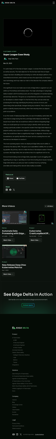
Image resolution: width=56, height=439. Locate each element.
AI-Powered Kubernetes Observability (22, 376)
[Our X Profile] (20, 434)
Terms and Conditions (18, 426)
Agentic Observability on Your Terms (22, 383)
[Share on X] (14, 190)
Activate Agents (28, 305)
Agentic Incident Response (19, 378)
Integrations (15, 365)
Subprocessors (16, 428)
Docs (13, 391)
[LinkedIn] (17, 434)
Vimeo (10, 178)
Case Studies (16, 409)
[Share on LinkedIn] (7, 190)
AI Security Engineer (18, 342)
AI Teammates (16, 337)
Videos (14, 407)
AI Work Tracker (17, 347)
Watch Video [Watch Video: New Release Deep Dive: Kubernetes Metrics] (8, 274)
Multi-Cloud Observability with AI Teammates (24, 386)
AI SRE (15, 340)
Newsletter (15, 414)
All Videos (49, 206)
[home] (8, 3)
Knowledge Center (17, 404)
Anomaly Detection (17, 350)
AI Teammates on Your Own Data (21, 381)
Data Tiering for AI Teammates (20, 373)
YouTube (20, 178)
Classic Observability (18, 352)
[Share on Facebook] (10, 190)
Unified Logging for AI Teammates (21, 388)
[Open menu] (54, 3)
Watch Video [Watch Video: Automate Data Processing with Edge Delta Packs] (8, 240)
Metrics (15, 360)
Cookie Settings (39, 434)
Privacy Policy (16, 423)
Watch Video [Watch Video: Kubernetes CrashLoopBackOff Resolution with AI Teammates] (35, 240)
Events (14, 412)
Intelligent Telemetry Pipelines (21, 355)
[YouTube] (13, 434)
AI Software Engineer (19, 345)
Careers (14, 400)
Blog (13, 402)
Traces (15, 362)
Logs (14, 357)
